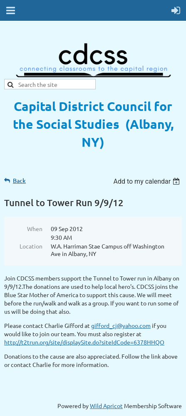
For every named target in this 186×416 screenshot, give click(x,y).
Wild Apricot (106, 405)
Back (19, 181)
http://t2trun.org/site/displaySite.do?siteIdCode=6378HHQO (84, 342)
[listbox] (147, 181)
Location (31, 246)
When (34, 228)
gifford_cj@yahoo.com (121, 325)
